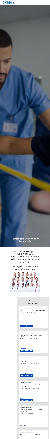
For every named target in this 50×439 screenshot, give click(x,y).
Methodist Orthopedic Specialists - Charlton (31, 360)
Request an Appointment (26, 325)
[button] (46, 2)
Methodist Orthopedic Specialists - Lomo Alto (31, 410)
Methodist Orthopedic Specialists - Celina (31, 335)
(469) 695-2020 (23, 373)
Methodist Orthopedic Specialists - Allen (33, 310)
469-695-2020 (23, 425)
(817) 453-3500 (23, 398)
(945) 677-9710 (23, 348)
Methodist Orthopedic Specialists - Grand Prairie (31, 385)
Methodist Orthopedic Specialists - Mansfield (31, 435)
